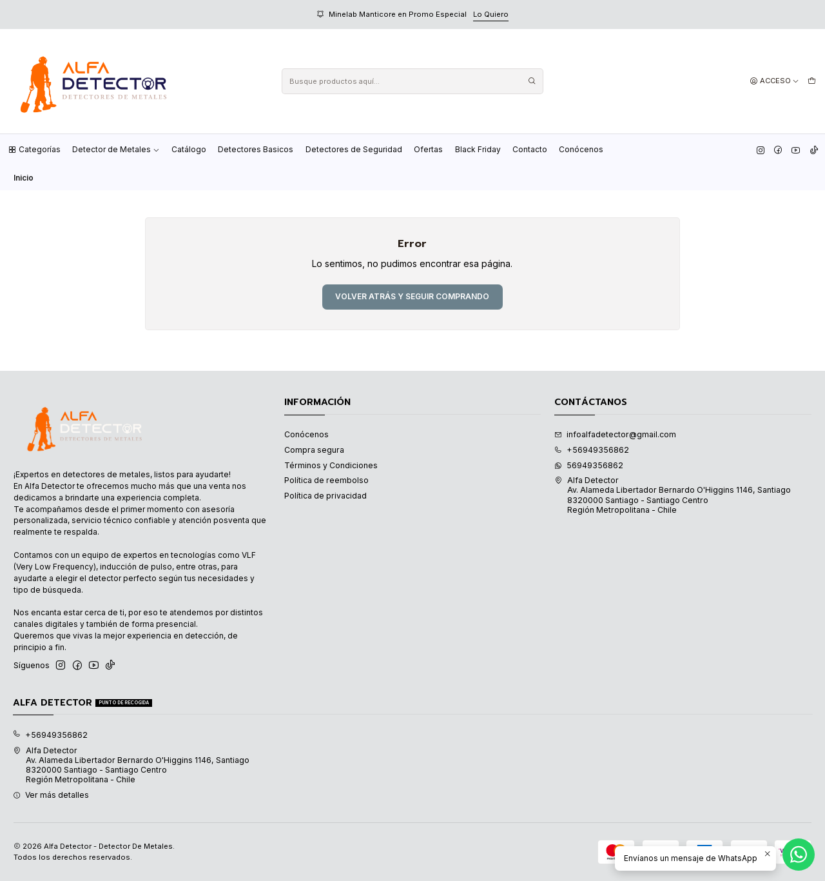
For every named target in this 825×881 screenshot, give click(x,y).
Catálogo (188, 149)
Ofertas (428, 149)
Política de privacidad (325, 495)
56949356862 (588, 465)
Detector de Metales (116, 149)
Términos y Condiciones (331, 465)
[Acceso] (774, 81)
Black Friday (478, 149)
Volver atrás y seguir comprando (412, 296)
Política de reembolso (326, 480)
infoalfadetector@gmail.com (615, 434)
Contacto (529, 149)
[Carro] (811, 81)
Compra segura (314, 450)
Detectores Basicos (255, 149)
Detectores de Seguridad (354, 149)
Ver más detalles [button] (51, 795)
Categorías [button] (34, 149)
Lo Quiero (491, 14)
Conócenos (581, 149)
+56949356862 (591, 450)
